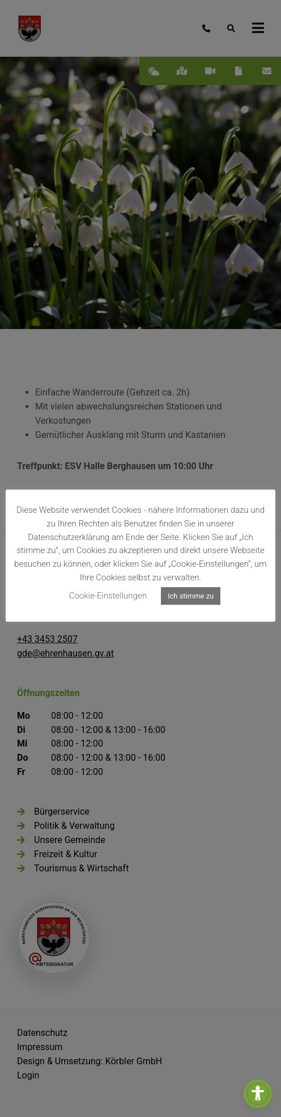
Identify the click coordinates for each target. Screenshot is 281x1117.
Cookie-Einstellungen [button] (108, 596)
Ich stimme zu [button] (191, 596)
